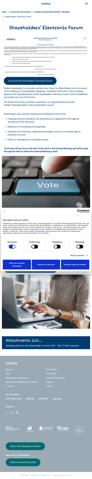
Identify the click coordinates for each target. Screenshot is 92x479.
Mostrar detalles (78, 255)
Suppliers (50, 382)
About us (9, 369)
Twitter (7, 412)
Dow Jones (13, 428)
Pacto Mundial (46, 428)
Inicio (4, 12)
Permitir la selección (46, 264)
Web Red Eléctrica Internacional (44, 399)
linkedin (12, 412)
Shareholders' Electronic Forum (18, 17)
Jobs (8, 373)
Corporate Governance (20, 12)
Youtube (16, 412)
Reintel (30, 399)
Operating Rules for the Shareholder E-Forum (28, 345)
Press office (51, 373)
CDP (62, 428)
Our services (51, 369)
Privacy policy (46, 475)
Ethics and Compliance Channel (25, 446)
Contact (49, 386)
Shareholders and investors (17, 378)
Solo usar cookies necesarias (17, 264)
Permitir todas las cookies (75, 264)
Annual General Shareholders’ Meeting (52, 12)
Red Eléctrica (14, 399)
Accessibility (24, 475)
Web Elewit (57, 399)
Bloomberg (79, 431)
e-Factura (10, 386)
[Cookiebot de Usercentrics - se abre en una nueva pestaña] (78, 211)
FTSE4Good (29, 429)
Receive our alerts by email (23, 462)
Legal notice (35, 475)
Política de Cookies (40, 233)
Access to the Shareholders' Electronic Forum (30, 81)
